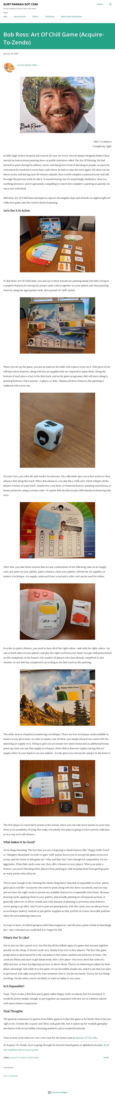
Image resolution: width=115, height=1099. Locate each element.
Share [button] (106, 1057)
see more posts (30, 1049)
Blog (5, 16)
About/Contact (20, 16)
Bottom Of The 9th (86, 1037)
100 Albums (49, 16)
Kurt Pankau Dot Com (20, 4)
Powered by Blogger (57, 1092)
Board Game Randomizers (71, 16)
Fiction (35, 16)
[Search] (100, 4)
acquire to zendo (18, 1057)
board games (33, 1057)
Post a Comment (10, 1076)
